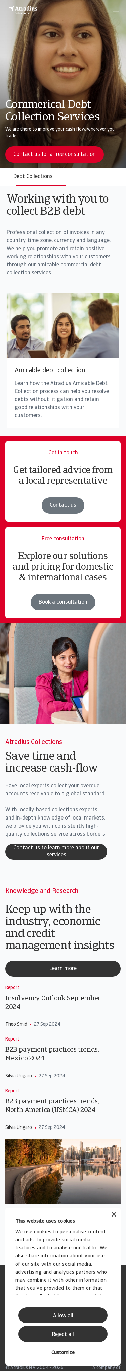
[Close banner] (114, 1215)
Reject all (63, 1334)
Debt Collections (33, 176)
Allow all (63, 1316)
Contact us (63, 505)
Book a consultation (63, 602)
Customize (63, 1352)
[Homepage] (23, 10)
